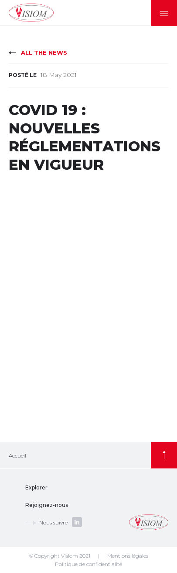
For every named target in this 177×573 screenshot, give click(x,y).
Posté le (23, 75)
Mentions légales (127, 555)
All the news (44, 52)
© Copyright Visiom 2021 (59, 555)
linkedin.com (77, 522)
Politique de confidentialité (88, 564)
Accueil (17, 455)
